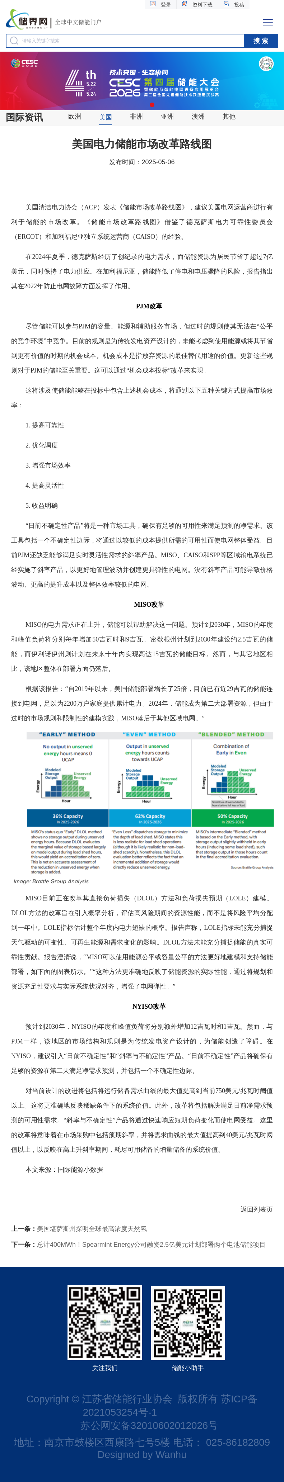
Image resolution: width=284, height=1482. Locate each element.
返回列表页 (257, 1209)
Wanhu (171, 1454)
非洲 (136, 116)
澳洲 (198, 116)
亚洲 (167, 116)
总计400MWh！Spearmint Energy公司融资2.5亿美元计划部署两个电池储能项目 (138, 1244)
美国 (105, 117)
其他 (229, 116)
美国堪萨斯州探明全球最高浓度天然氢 (79, 1228)
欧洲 (74, 116)
